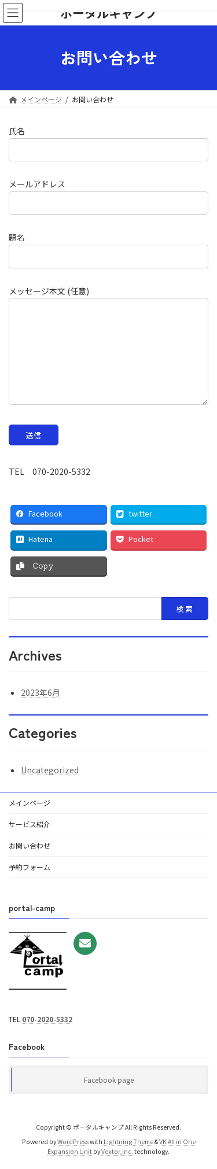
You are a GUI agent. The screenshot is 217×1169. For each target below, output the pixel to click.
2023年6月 (40, 692)
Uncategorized (50, 770)
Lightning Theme (128, 1141)
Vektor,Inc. (117, 1151)
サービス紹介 (29, 824)
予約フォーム (29, 867)
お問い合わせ (29, 845)
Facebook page (109, 1080)
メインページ (29, 802)
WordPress (73, 1141)
